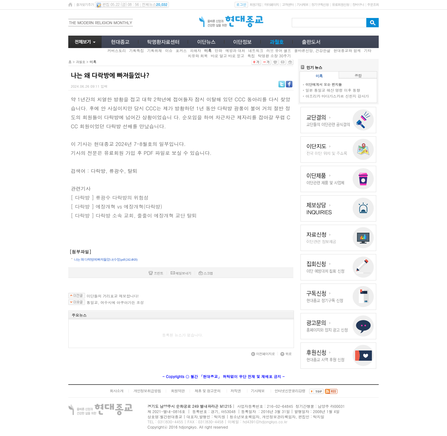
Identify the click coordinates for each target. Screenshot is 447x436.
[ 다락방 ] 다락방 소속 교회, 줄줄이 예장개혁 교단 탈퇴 (134, 215)
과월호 (80, 61)
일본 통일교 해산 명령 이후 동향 (332, 90)
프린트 (156, 273)
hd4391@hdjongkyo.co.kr (265, 421)
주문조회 (373, 4)
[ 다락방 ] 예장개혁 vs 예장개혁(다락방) (116, 206)
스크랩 (206, 273)
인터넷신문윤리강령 (290, 390)
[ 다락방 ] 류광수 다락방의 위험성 (110, 197)
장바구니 (358, 4)
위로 (285, 353)
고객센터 (287, 4)
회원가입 (255, 4)
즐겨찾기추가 (84, 4)
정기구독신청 (320, 4)
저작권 (236, 390)
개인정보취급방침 (147, 390)
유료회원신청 (340, 4)
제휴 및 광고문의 (207, 390)
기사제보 (302, 4)
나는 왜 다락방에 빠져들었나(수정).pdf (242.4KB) (105, 259)
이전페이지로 (263, 353)
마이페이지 (271, 4)
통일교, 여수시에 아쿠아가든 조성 (115, 302)
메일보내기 (181, 273)
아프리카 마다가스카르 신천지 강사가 (337, 96)
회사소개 (116, 390)
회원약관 (177, 390)
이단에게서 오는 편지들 (323, 84)
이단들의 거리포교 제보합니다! (113, 295)
